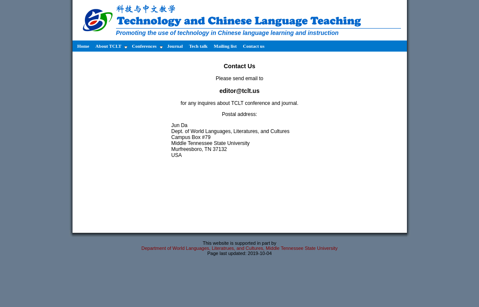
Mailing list (226, 46)
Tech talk (199, 46)
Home (82, 46)
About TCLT (112, 46)
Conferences (147, 46)
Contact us (253, 46)
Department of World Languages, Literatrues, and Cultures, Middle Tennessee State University (239, 248)
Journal (175, 46)
